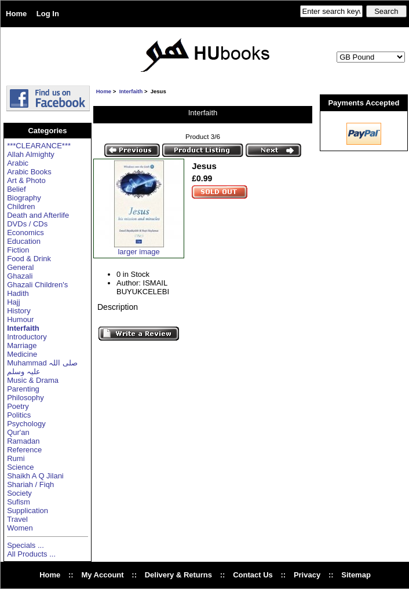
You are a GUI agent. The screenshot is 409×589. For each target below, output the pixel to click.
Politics (19, 415)
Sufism (18, 501)
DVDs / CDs (27, 223)
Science (20, 467)
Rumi (15, 458)
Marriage (21, 345)
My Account (102, 574)
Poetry (18, 406)
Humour (20, 319)
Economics (25, 232)
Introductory (27, 336)
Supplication (27, 510)
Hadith (18, 293)
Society (19, 493)
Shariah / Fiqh (30, 484)
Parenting (23, 389)
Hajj (13, 302)
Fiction (18, 250)
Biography (24, 197)
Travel (17, 519)
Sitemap (356, 574)
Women (20, 528)
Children (21, 206)
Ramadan (23, 441)
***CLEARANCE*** (39, 145)
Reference (24, 449)
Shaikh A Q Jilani (35, 475)
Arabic (17, 163)
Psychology (26, 423)
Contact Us (253, 574)
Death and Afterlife (38, 215)
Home (16, 13)
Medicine (22, 354)
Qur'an (18, 432)
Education (24, 241)
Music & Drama (33, 380)
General (20, 267)
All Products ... (31, 554)
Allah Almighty (30, 154)
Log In (47, 13)
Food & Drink (29, 258)
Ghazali (19, 276)
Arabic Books (29, 171)
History (18, 310)
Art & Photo (26, 180)
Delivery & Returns (178, 574)
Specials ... (25, 545)
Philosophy (25, 397)
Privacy (307, 574)
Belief (16, 189)
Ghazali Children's (37, 284)
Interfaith (131, 91)
